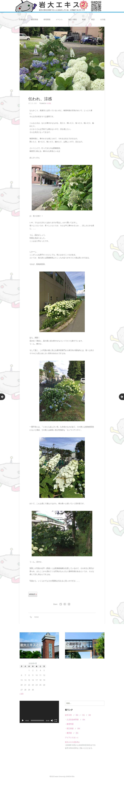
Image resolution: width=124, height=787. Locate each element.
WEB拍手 (32, 594)
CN (83, 715)
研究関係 (47, 19)
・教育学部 (69, 724)
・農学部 (68, 733)
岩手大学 (68, 715)
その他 (102, 19)
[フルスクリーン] (56, 721)
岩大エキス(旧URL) (72, 742)
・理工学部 (69, 729)
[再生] (23, 721)
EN (77, 715)
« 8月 (22, 694)
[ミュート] (52, 721)
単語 (93, 19)
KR (90, 715)
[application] (39, 712)
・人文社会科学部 (72, 720)
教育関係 (34, 19)
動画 (84, 19)
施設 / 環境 (72, 19)
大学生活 (22, 19)
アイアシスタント (72, 738)
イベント (59, 19)
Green (36, 617)
